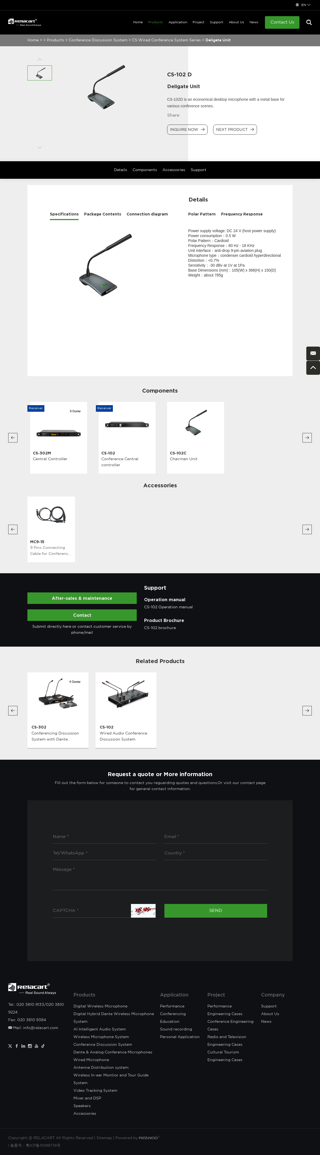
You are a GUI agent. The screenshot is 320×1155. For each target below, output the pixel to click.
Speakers (82, 1106)
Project (198, 22)
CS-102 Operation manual (168, 607)
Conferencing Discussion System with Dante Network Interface (55, 739)
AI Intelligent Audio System (99, 1029)
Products (155, 22)
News (254, 22)
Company (273, 995)
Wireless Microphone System (101, 1037)
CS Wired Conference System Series (166, 40)
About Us (236, 22)
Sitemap (104, 1138)
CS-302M (42, 453)
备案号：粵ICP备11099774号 (35, 1145)
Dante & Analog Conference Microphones (112, 1052)
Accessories (173, 170)
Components (145, 170)
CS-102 (108, 453)
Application (177, 22)
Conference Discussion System (98, 40)
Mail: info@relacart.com (33, 1028)
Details (120, 170)
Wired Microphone (91, 1060)
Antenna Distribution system (100, 1067)
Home (138, 22)
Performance (172, 1006)
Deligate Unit (218, 40)
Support (216, 22)
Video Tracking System (95, 1090)
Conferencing (173, 1014)
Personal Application (180, 1037)
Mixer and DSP (87, 1098)
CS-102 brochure (160, 628)
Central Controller (50, 459)
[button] (13, 437)
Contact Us (282, 22)
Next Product (235, 129)
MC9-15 (37, 542)
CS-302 (39, 727)
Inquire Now (187, 129)
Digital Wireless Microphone (100, 1006)
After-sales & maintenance (82, 598)
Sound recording (176, 1029)
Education (169, 1021)
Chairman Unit (184, 459)
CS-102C (178, 453)
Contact (82, 615)
